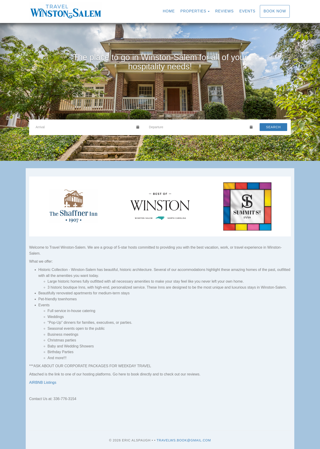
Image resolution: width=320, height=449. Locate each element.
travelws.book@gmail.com (184, 440)
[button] (8, 92)
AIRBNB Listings (42, 382)
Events (247, 11)
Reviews (224, 11)
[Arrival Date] (84, 127)
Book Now (275, 11)
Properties (193, 11)
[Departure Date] (197, 127)
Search (273, 127)
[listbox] (160, 92)
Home (169, 11)
